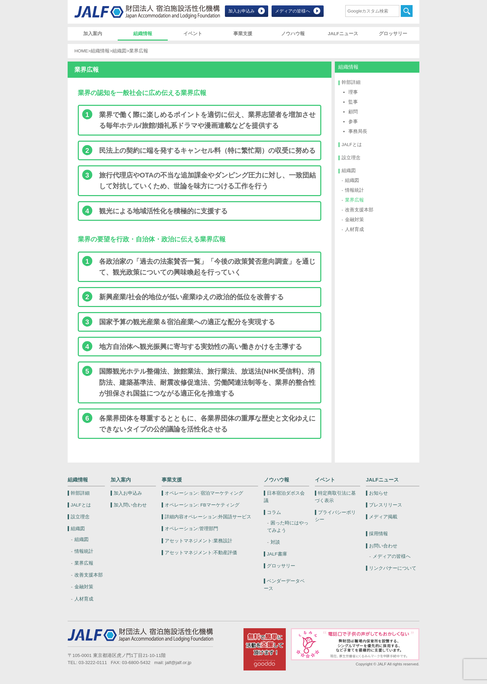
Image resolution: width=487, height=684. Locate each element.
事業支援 (242, 33)
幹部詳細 (351, 82)
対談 (275, 542)
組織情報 (142, 33)
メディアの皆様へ (292, 11)
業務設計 (198, 540)
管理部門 (191, 528)
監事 (353, 101)
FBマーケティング (202, 505)
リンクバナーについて (392, 568)
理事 (353, 92)
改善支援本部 (359, 209)
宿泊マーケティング (204, 493)
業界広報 (354, 200)
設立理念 (351, 157)
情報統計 (354, 190)
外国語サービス (208, 516)
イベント (192, 33)
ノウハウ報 (293, 33)
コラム (274, 512)
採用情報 (378, 533)
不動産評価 (201, 552)
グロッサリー (393, 33)
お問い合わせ (383, 545)
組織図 (119, 50)
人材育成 (354, 229)
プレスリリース (385, 505)
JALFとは (352, 144)
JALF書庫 (277, 554)
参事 (353, 121)
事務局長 (357, 131)
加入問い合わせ (130, 505)
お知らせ (378, 493)
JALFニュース (343, 33)
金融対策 (354, 219)
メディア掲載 (383, 516)
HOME (81, 50)
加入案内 (92, 33)
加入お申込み (241, 11)
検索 (407, 11)
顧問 (353, 111)
